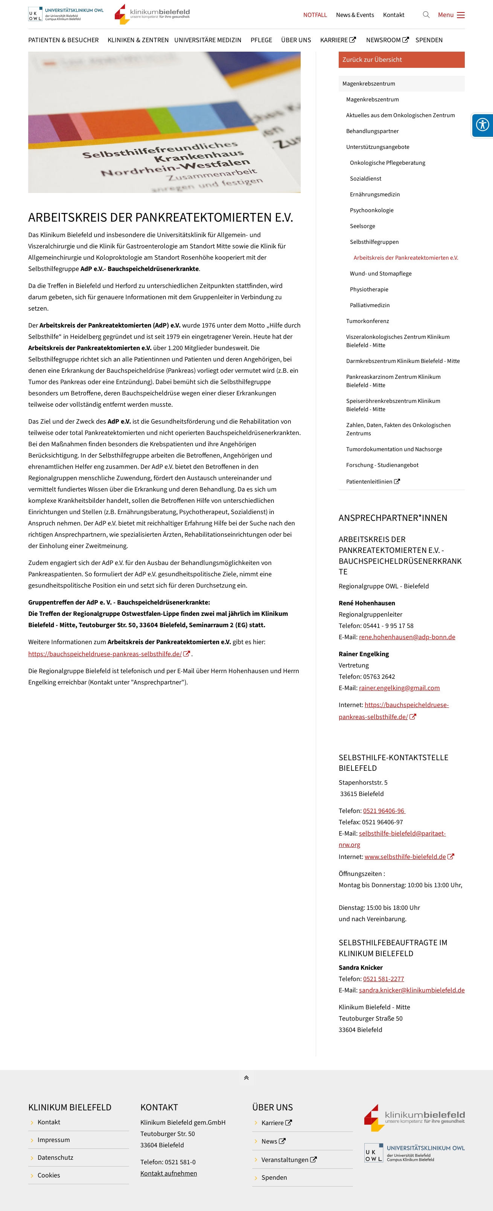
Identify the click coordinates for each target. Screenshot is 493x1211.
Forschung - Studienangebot (382, 465)
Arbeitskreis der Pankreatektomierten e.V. (406, 258)
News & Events (355, 15)
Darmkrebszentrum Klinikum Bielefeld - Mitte (403, 361)
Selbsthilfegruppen (374, 242)
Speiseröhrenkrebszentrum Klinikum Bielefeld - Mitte (393, 405)
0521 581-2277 (383, 979)
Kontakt (394, 15)
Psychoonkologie (372, 210)
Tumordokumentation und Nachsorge (394, 449)
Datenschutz (55, 1157)
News (269, 1141)
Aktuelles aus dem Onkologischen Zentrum (400, 115)
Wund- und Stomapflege (381, 273)
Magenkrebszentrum (368, 84)
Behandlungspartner (372, 131)
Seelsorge (362, 226)
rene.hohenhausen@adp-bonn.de (407, 637)
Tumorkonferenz (367, 321)
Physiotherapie (369, 289)
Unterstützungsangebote (377, 147)
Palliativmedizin (370, 305)
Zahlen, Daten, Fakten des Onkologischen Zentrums (398, 429)
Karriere (273, 1123)
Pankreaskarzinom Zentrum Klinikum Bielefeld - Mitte (393, 381)
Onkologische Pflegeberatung (387, 163)
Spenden (274, 1177)
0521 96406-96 (384, 811)
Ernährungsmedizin (375, 194)
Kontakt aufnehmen (168, 1173)
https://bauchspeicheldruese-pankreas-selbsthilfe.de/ (105, 654)
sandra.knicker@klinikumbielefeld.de (412, 990)
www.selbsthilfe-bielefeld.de (405, 857)
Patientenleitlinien (369, 482)
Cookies (49, 1175)
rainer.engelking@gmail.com (399, 688)
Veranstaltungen (285, 1160)
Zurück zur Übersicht (372, 59)
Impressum (54, 1140)
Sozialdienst (365, 179)
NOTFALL (315, 15)
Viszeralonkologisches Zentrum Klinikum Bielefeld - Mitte (398, 341)
